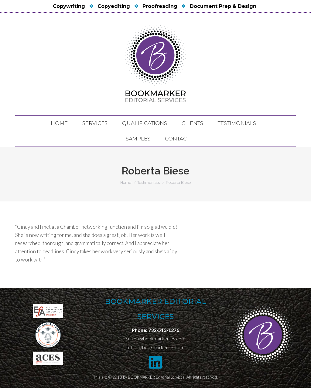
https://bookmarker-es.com (155, 347)
